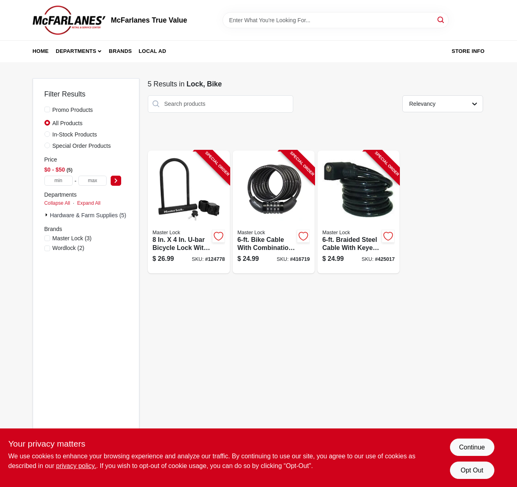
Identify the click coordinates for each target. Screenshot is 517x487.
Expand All (89, 203)
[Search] (441, 19)
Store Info (468, 51)
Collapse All (57, 203)
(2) (68, 248)
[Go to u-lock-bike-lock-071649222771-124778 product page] (189, 212)
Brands (120, 51)
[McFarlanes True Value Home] (69, 20)
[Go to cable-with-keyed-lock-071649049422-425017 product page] (358, 212)
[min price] (58, 181)
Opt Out (471, 470)
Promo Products (73, 110)
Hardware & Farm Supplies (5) (88, 215)
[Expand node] (47, 214)
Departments (76, 51)
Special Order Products (82, 146)
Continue (472, 447)
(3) (72, 238)
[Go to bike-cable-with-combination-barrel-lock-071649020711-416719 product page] (274, 212)
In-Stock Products (75, 134)
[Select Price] (116, 181)
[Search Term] (336, 20)
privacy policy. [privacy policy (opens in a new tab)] (76, 465)
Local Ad (152, 51)
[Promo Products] (47, 109)
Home (41, 51)
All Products (68, 123)
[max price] (92, 181)
